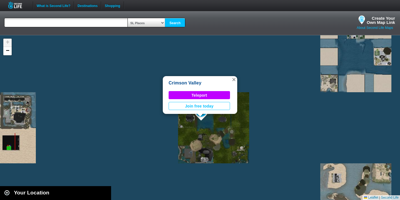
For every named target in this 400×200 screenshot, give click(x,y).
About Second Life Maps (375, 28)
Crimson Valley (185, 83)
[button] (234, 79)
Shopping (112, 5)
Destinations (88, 5)
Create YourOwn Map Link (381, 20)
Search (175, 23)
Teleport (199, 95)
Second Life (18, 5)
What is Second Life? (53, 5)
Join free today (199, 106)
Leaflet (371, 197)
